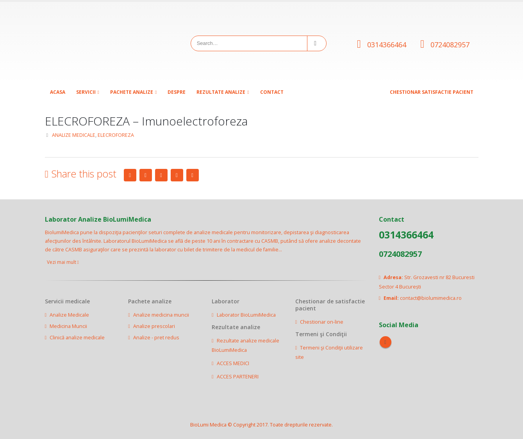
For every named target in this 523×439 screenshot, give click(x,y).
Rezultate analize (220, 92)
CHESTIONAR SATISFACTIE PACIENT (431, 92)
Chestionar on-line (321, 322)
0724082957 (449, 44)
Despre (177, 92)
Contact (272, 92)
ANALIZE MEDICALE (73, 135)
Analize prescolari (154, 326)
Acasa (57, 92)
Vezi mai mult (63, 262)
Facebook (130, 175)
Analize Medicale (69, 315)
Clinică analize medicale (77, 337)
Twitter (145, 175)
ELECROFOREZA (116, 135)
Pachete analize (131, 92)
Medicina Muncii (68, 326)
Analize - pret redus (156, 337)
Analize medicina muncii (161, 315)
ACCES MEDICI (233, 363)
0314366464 (386, 44)
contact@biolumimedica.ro (431, 298)
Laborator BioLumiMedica (246, 315)
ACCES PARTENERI (238, 376)
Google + (177, 175)
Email (192, 175)
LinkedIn (161, 175)
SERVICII (86, 92)
